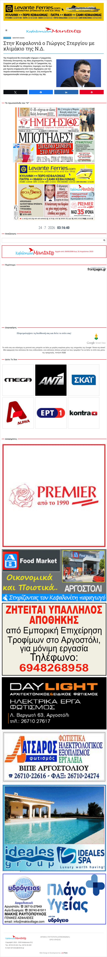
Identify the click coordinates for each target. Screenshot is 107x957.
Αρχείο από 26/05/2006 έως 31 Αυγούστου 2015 (54, 251)
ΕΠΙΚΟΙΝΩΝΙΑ (63, 937)
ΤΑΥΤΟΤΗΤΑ (52, 937)
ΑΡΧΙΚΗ (43, 937)
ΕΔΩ (64, 353)
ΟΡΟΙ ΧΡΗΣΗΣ (55, 940)
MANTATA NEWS (18, 38)
